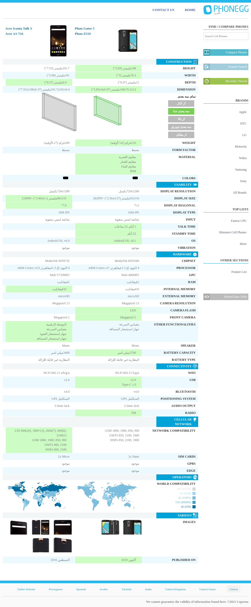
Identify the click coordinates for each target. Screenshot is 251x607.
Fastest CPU (239, 221)
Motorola (241, 146)
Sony (243, 181)
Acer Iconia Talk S (18, 28)
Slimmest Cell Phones (233, 232)
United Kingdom (175, 589)
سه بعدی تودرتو (181, 127)
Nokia (243, 158)
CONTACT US (163, 10)
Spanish (81, 589)
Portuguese (56, 589)
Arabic (104, 589)
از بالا (181, 119)
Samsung (241, 169)
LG (244, 135)
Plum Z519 (83, 34)
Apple (243, 112)
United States (207, 589)
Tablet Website (26, 589)
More (243, 244)
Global (233, 589)
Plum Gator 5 (85, 28)
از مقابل (181, 135)
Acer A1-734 (14, 34)
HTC (243, 123)
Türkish (127, 589)
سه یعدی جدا (181, 111)
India (148, 589)
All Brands (240, 192)
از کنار (181, 103)
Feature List (239, 272)
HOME (190, 10)
